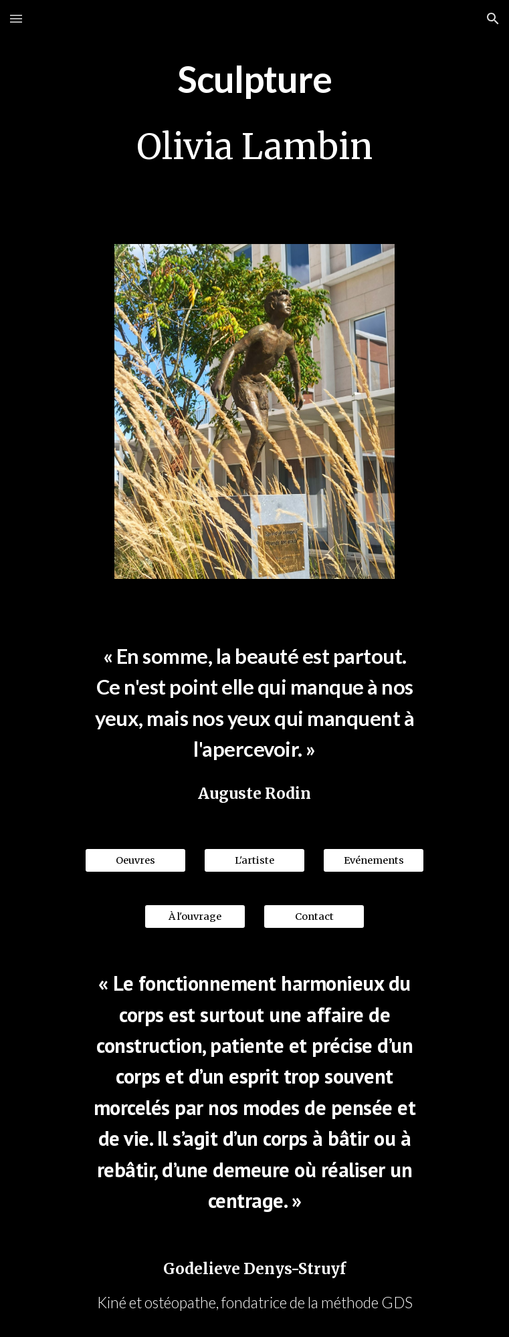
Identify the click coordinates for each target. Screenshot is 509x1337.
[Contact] (314, 917)
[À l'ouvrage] (195, 917)
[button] (16, 18)
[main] (254, 76)
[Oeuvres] (135, 860)
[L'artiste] (254, 860)
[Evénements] (373, 860)
